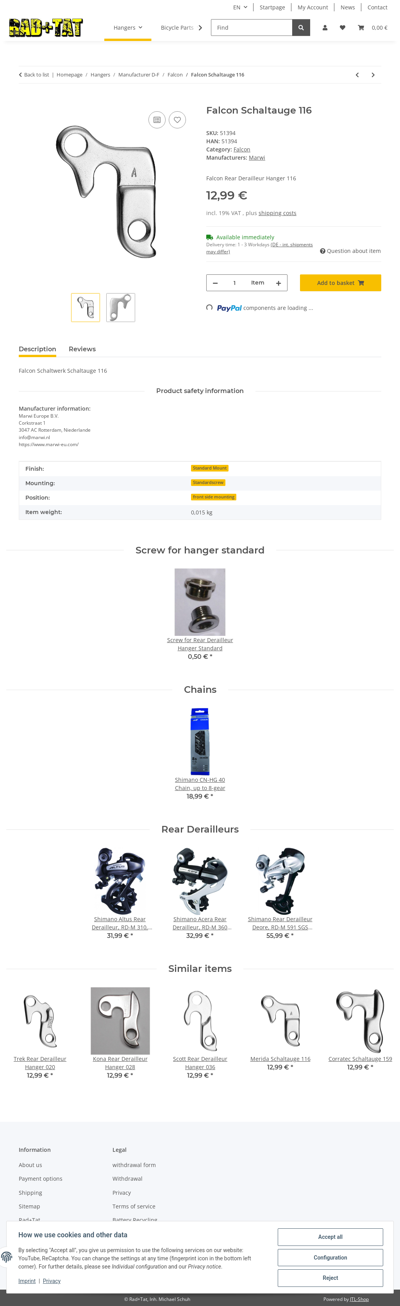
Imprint (27, 1282)
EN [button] (237, 7)
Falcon (242, 149)
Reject (330, 1278)
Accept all (330, 1238)
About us (30, 1165)
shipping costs (277, 213)
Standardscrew (208, 482)
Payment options (40, 1178)
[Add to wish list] (177, 119)
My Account (313, 7)
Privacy (52, 1282)
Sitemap (29, 1206)
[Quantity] (234, 283)
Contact (378, 7)
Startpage (272, 7)
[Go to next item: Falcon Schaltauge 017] (373, 74)
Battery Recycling (134, 1220)
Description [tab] (37, 349)
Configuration (329, 1258)
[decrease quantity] (215, 283)
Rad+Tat (29, 1220)
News (348, 7)
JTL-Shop (359, 1299)
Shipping (30, 1192)
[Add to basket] (25, 100)
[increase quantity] (278, 283)
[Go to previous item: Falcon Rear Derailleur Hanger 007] (357, 74)
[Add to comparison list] (157, 119)
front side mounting (213, 497)
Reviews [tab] (82, 349)
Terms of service (133, 1206)
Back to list (36, 74)
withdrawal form (134, 1165)
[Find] (252, 27)
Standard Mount (210, 468)
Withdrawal (127, 1178)
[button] (325, 27)
